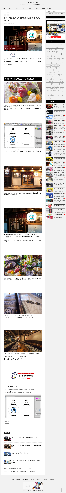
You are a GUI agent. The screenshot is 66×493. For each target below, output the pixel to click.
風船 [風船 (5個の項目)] (62, 95)
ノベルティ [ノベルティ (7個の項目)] (49, 65)
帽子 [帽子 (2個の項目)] (51, 86)
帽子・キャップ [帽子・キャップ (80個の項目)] (57, 86)
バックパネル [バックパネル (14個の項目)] (49, 67)
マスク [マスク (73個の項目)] (56, 81)
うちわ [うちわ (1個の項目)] (48, 44)
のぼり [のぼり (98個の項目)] (61, 44)
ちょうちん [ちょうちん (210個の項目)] (53, 44)
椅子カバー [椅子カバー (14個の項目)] (60, 90)
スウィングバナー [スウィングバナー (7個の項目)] (55, 58)
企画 (23, 8)
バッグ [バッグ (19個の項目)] (54, 67)
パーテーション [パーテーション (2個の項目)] (61, 70)
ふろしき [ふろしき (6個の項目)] (56, 47)
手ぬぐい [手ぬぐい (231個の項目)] (57, 88)
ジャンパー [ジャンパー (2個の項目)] (49, 58)
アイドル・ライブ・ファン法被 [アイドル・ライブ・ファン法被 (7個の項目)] (52, 49)
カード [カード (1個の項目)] (58, 51)
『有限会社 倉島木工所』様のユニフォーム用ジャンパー (20, 468)
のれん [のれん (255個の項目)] (48, 47)
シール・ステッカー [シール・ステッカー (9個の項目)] (56, 56)
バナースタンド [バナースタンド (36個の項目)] (50, 70)
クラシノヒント (36, 8)
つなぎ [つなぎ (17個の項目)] (57, 44)
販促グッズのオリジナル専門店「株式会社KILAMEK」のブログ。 (33, 490)
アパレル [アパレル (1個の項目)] (61, 49)
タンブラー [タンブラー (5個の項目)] (49, 63)
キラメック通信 (33, 2)
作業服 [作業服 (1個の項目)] (61, 83)
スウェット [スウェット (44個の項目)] (62, 58)
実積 (6, 421)
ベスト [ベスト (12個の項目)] (57, 74)
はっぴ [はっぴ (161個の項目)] (52, 47)
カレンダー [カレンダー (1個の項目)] (54, 51)
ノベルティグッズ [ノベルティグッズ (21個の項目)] (55, 65)
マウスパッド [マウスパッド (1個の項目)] (54, 79)
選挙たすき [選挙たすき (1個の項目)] (54, 95)
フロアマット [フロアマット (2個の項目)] (55, 72)
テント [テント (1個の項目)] (53, 63)
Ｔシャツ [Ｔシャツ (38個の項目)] (48, 97)
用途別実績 (10, 8)
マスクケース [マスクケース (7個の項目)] (61, 81)
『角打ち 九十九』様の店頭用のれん (19, 453)
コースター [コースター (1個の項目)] (49, 56)
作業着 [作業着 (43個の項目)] (48, 86)
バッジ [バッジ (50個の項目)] (58, 67)
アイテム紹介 (29, 8)
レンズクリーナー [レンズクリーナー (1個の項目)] (55, 83)
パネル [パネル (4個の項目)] (55, 70)
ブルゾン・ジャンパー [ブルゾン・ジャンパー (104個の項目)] (51, 74)
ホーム (4, 8)
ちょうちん (7, 423)
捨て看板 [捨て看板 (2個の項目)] (61, 88)
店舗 (8, 421)
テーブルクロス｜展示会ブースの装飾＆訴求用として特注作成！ (22, 471)
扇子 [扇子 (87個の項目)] (53, 88)
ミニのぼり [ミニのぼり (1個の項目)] (49, 83)
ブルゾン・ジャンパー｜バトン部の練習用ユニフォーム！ (24, 437)
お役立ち (16, 8)
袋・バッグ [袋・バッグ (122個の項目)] (49, 95)
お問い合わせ (48, 8)
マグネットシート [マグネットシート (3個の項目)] (50, 81)
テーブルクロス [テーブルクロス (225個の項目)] (59, 63)
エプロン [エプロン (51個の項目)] (48, 51)
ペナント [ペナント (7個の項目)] (62, 74)
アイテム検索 (42, 8)
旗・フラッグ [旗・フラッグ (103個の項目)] (49, 90)
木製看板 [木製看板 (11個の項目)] (54, 90)
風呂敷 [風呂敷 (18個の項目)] (59, 95)
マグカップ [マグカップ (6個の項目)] (61, 79)
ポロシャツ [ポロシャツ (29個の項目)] (49, 79)
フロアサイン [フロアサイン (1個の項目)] (49, 72)
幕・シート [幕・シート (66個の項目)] (49, 88)
